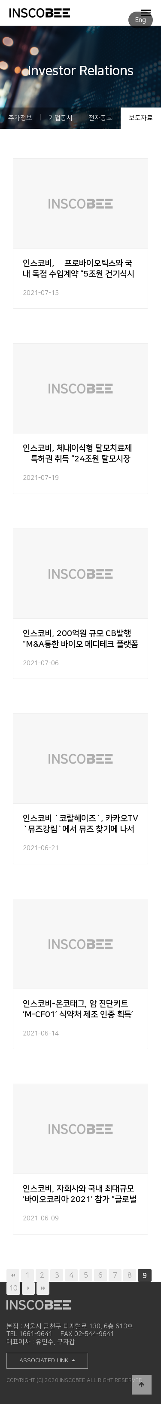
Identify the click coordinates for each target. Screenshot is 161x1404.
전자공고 (100, 118)
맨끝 (42, 1288)
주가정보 (20, 118)
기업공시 (61, 118)
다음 (28, 1288)
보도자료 (141, 118)
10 (13, 1288)
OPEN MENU (146, 12)
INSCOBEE (53, 13)
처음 (12, 1275)
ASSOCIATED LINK (44, 1360)
